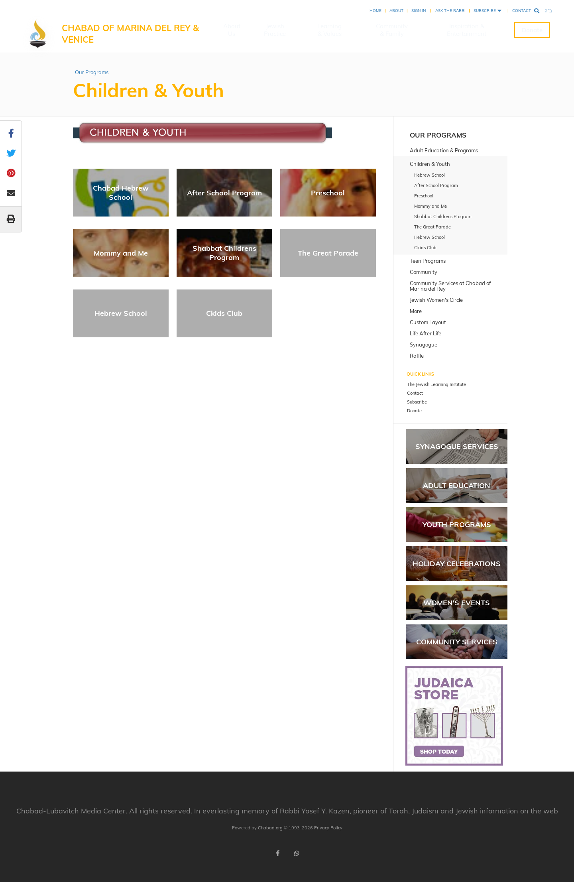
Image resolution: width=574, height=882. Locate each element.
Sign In (418, 10)
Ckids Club (224, 313)
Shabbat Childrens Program (224, 253)
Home (375, 10)
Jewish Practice (275, 29)
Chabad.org (270, 828)
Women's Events (456, 602)
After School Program (224, 192)
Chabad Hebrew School (121, 192)
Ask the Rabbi (450, 10)
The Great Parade (328, 253)
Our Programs (91, 72)
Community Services (456, 641)
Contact (521, 10)
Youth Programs (457, 524)
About (396, 10)
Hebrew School (120, 313)
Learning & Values (329, 29)
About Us (231, 29)
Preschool (328, 192)
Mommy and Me (121, 253)
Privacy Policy (328, 828)
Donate (532, 30)
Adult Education (456, 485)
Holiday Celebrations (457, 563)
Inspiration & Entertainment (466, 29)
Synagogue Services (456, 446)
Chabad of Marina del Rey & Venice (130, 33)
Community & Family (392, 29)
